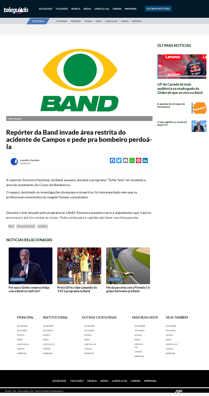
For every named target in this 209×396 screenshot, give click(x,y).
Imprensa (131, 8)
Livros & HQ (101, 8)
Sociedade (45, 8)
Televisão (62, 8)
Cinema (116, 8)
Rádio (87, 8)
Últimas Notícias (158, 8)
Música (75, 8)
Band (11, 226)
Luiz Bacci (42, 226)
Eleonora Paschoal (26, 226)
